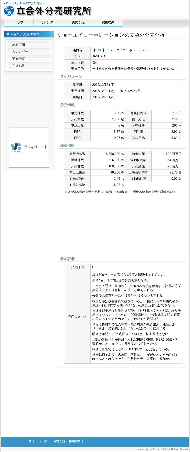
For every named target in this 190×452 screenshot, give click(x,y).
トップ (18, 22)
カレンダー (48, 22)
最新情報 (18, 44)
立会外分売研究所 (162, 449)
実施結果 (108, 22)
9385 (99, 50)
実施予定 (78, 22)
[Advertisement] (122, 226)
